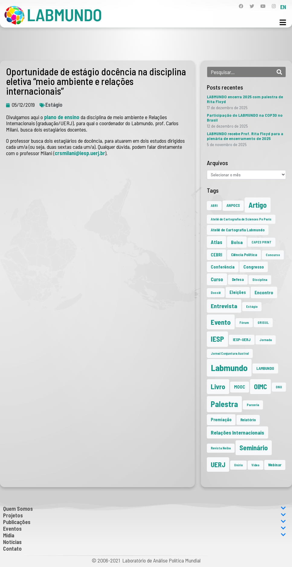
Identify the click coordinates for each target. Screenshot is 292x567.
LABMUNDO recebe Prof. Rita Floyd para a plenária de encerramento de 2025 (245, 136)
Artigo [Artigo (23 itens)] (258, 204)
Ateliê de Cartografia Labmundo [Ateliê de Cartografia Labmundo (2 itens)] (238, 229)
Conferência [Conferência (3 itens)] (223, 266)
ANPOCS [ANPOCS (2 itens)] (233, 205)
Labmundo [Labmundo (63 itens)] (229, 367)
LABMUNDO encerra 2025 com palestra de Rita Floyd (245, 99)
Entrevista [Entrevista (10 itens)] (224, 305)
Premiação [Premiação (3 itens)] (221, 419)
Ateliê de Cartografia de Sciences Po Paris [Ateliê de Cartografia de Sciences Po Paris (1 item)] (241, 219)
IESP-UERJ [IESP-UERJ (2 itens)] (242, 339)
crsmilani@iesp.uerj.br (80, 153)
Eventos (144, 528)
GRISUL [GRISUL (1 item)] (263, 322)
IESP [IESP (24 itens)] (217, 338)
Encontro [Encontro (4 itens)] (264, 292)
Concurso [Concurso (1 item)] (273, 255)
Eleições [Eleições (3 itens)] (237, 292)
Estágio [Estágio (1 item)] (252, 306)
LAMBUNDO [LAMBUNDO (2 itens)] (265, 368)
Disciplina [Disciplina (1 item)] (259, 280)
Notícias (12, 542)
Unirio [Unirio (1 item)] (238, 465)
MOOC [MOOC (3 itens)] (239, 386)
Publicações (144, 522)
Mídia (144, 535)
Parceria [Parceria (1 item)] (253, 405)
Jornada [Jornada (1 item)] (265, 340)
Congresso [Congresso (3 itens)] (253, 266)
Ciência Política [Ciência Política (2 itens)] (244, 254)
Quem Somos (144, 508)
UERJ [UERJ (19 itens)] (218, 464)
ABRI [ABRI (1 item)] (214, 205)
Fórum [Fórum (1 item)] (244, 322)
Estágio (54, 104)
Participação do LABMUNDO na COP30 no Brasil (245, 117)
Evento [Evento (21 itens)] (221, 322)
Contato (12, 548)
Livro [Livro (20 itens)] (218, 386)
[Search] (279, 72)
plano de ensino (61, 117)
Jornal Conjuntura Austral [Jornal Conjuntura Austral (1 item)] (230, 353)
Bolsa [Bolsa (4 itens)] (237, 242)
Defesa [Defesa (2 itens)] (238, 279)
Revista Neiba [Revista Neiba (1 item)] (221, 448)
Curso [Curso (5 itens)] (217, 279)
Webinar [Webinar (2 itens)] (274, 464)
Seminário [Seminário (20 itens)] (253, 447)
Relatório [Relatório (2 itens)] (248, 419)
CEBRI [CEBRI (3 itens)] (216, 254)
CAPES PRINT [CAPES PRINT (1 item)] (261, 242)
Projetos (144, 515)
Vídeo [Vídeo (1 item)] (255, 465)
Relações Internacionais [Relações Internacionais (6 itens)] (237, 432)
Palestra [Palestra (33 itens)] (224, 404)
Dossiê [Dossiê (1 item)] (216, 293)
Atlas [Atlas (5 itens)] (216, 242)
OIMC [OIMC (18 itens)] (260, 386)
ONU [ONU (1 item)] (279, 387)
